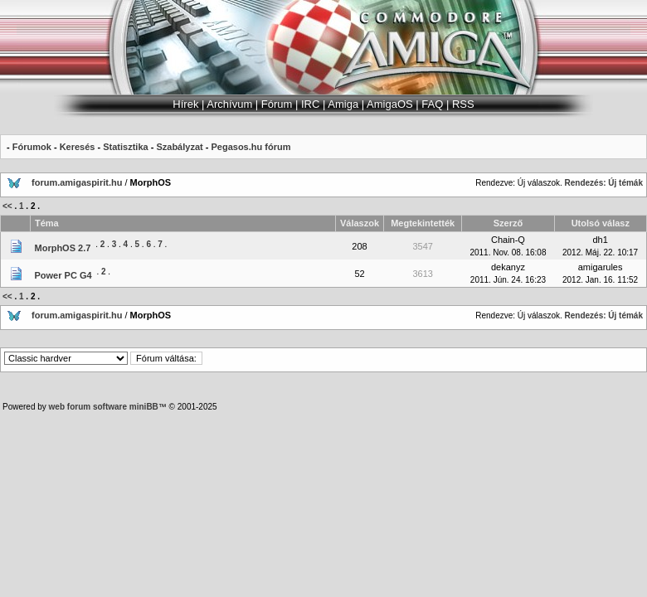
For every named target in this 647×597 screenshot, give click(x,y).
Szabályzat (179, 147)
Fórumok (31, 147)
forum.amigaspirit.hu (78, 182)
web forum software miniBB (103, 406)
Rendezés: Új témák (604, 182)
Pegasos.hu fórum (250, 147)
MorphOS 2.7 (63, 248)
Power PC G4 (63, 275)
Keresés (77, 147)
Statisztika (125, 147)
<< (7, 206)
